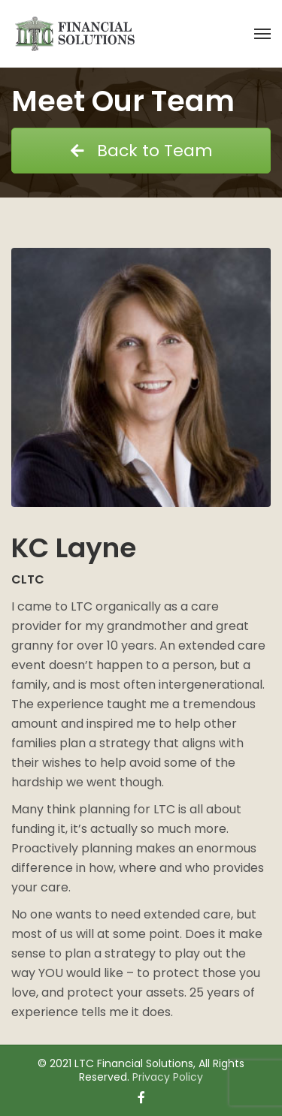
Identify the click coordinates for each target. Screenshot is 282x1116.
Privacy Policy (167, 1076)
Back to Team (141, 150)
